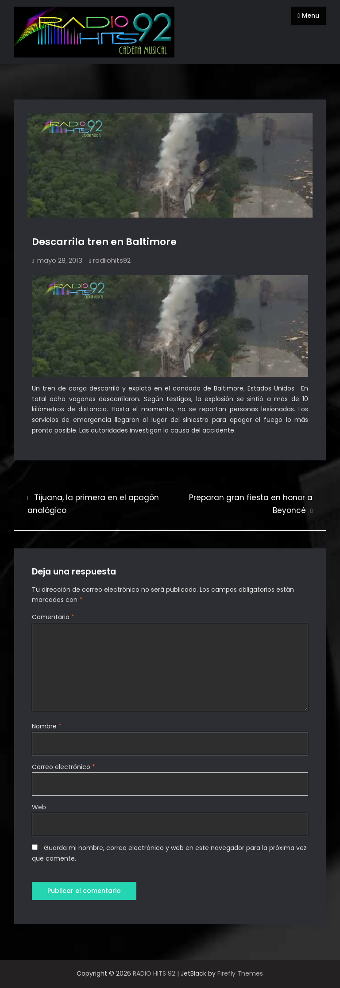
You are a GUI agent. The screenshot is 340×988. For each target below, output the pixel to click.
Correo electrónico (63, 766)
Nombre (47, 726)
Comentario (53, 617)
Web (39, 807)
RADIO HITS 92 (154, 973)
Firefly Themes (240, 973)
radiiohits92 (112, 260)
